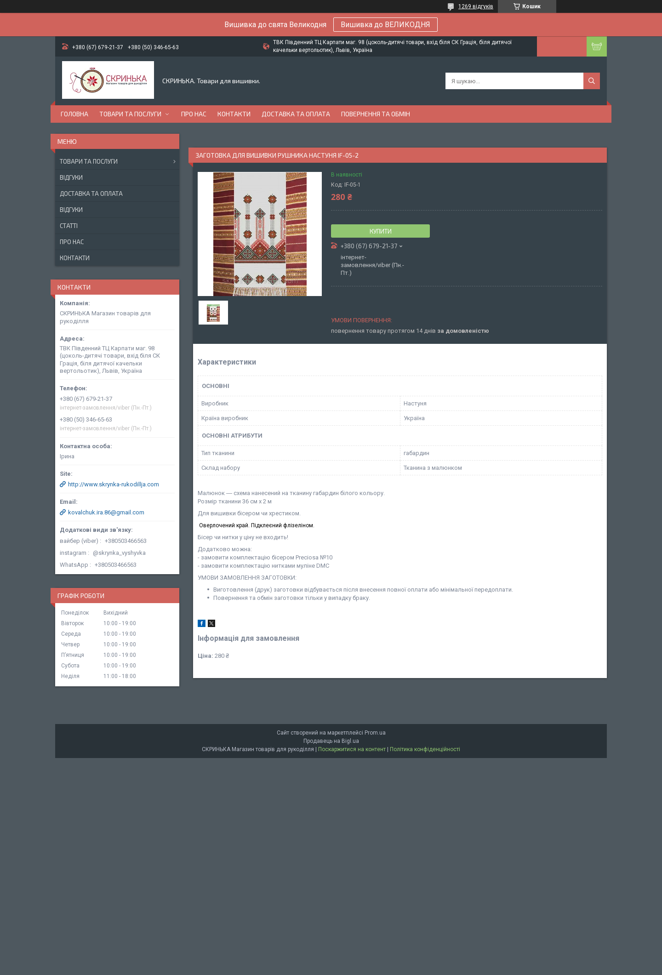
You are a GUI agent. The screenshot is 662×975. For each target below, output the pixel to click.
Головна (74, 114)
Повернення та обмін (375, 114)
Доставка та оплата (296, 114)
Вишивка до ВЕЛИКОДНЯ (385, 24)
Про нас (193, 114)
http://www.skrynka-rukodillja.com (113, 484)
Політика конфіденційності (425, 749)
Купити (381, 231)
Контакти (234, 114)
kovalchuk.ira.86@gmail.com (106, 512)
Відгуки (71, 177)
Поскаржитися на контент (352, 749)
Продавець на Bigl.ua (331, 741)
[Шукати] (591, 81)
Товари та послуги (130, 114)
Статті (69, 225)
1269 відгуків (475, 6)
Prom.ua (375, 733)
